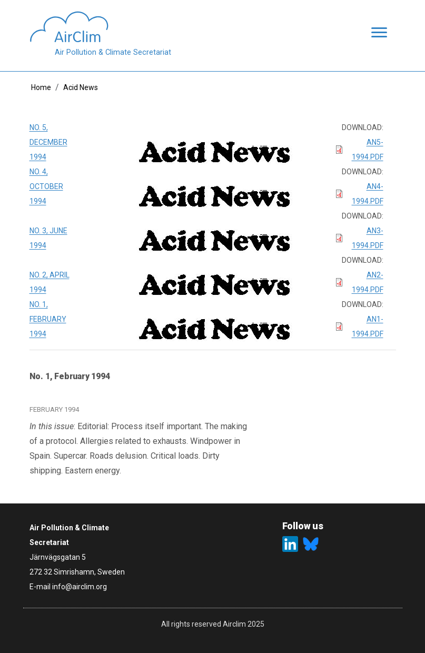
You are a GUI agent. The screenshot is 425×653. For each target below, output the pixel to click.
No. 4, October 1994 (46, 186)
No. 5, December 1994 (48, 142)
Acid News (80, 87)
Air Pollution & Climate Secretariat (113, 52)
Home (41, 87)
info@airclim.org (79, 586)
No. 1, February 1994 (47, 319)
